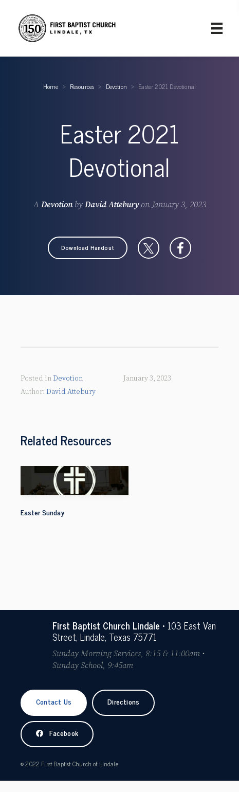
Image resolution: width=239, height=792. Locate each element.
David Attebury (112, 205)
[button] (87, 248)
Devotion (116, 86)
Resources (82, 86)
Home (51, 86)
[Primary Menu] (217, 28)
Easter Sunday (42, 512)
